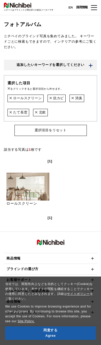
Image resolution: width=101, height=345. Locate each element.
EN (70, 7)
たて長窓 (18, 112)
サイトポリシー (78, 294)
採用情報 (82, 7)
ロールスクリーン (25, 98)
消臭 (76, 98)
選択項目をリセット (50, 130)
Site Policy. (26, 321)
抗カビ (56, 98)
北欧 (40, 112)
